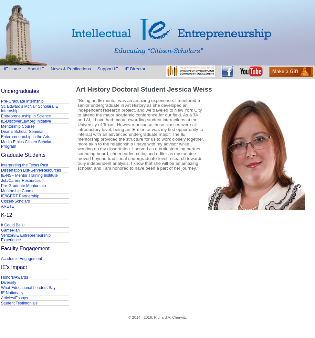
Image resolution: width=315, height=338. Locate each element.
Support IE (107, 68)
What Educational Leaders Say (28, 287)
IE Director (135, 68)
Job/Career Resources (21, 180)
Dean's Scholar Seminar (22, 131)
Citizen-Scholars (15, 201)
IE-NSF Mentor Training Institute (29, 175)
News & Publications (71, 68)
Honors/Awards (14, 277)
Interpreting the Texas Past (24, 165)
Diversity (8, 282)
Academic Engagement (21, 258)
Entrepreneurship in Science (26, 116)
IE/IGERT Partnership (20, 196)
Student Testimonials (19, 303)
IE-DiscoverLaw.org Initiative (26, 121)
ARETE (7, 206)
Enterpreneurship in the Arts (25, 136)
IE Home (13, 68)
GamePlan (10, 230)
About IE (35, 68)
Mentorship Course (18, 126)
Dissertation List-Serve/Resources (31, 170)
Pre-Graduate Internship (22, 101)
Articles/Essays (14, 298)
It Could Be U (13, 225)
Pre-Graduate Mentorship (23, 186)
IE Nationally (12, 293)
